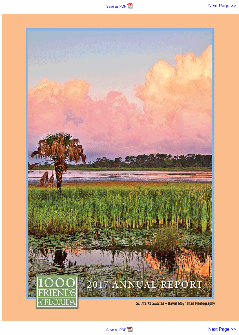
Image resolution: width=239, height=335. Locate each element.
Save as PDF (119, 6)
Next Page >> (222, 5)
